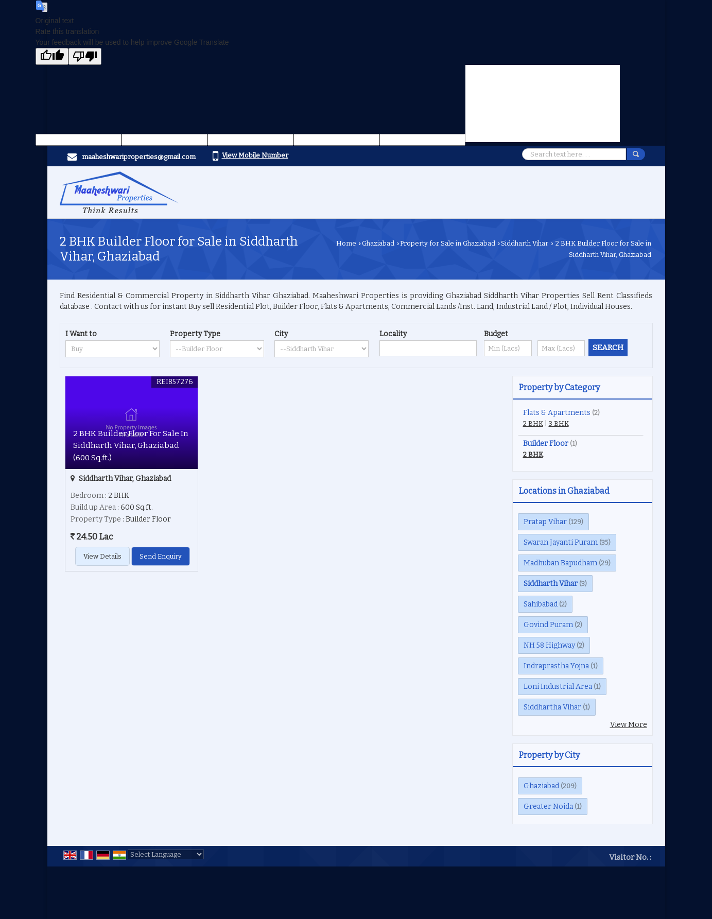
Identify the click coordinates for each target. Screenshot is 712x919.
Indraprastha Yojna (556, 666)
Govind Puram (548, 624)
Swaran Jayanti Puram (561, 542)
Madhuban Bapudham (560, 563)
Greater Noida (548, 806)
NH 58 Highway (549, 645)
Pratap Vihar (545, 521)
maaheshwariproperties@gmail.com (139, 157)
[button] (255, 155)
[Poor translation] (84, 56)
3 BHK (559, 423)
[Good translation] (52, 56)
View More (628, 724)
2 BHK (533, 423)
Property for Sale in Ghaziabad (447, 243)
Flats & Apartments (557, 412)
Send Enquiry (161, 556)
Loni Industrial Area (558, 686)
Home (346, 243)
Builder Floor (545, 443)
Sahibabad (541, 604)
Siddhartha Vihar (552, 707)
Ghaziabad (378, 243)
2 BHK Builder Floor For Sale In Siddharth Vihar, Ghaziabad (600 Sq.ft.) (130, 445)
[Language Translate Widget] (166, 854)
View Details (102, 556)
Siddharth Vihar (524, 243)
